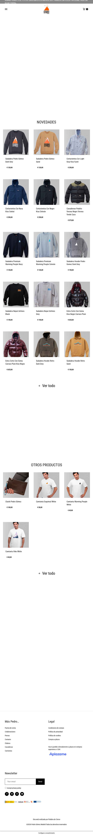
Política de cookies (54, 735)
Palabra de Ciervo (54, 819)
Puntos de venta (10, 728)
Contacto (8, 739)
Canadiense (9, 747)
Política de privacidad (55, 732)
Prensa (7, 735)
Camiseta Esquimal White (46, 501)
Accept (14, 788)
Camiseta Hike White (13, 551)
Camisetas (8, 751)
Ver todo (46, 385)
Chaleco (7, 743)
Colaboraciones (10, 732)
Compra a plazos (54, 739)
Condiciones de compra (56, 728)
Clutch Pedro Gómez (13, 501)
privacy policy (16, 788)
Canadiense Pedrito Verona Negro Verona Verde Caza (75, 211)
